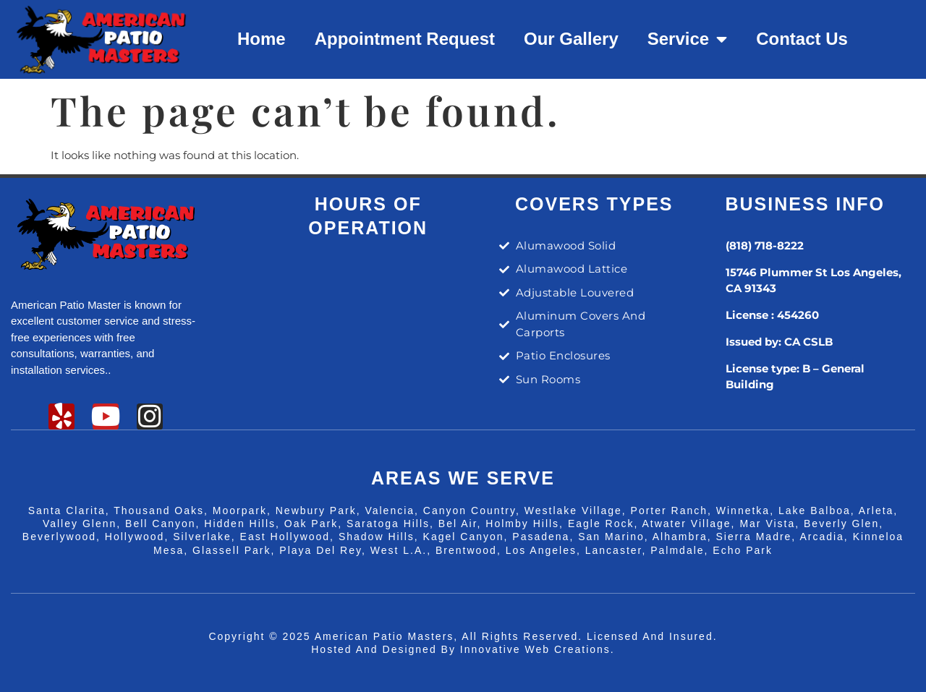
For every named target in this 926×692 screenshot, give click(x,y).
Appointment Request (405, 38)
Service (687, 39)
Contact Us (802, 38)
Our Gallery (571, 38)
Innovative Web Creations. (537, 649)
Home (261, 38)
